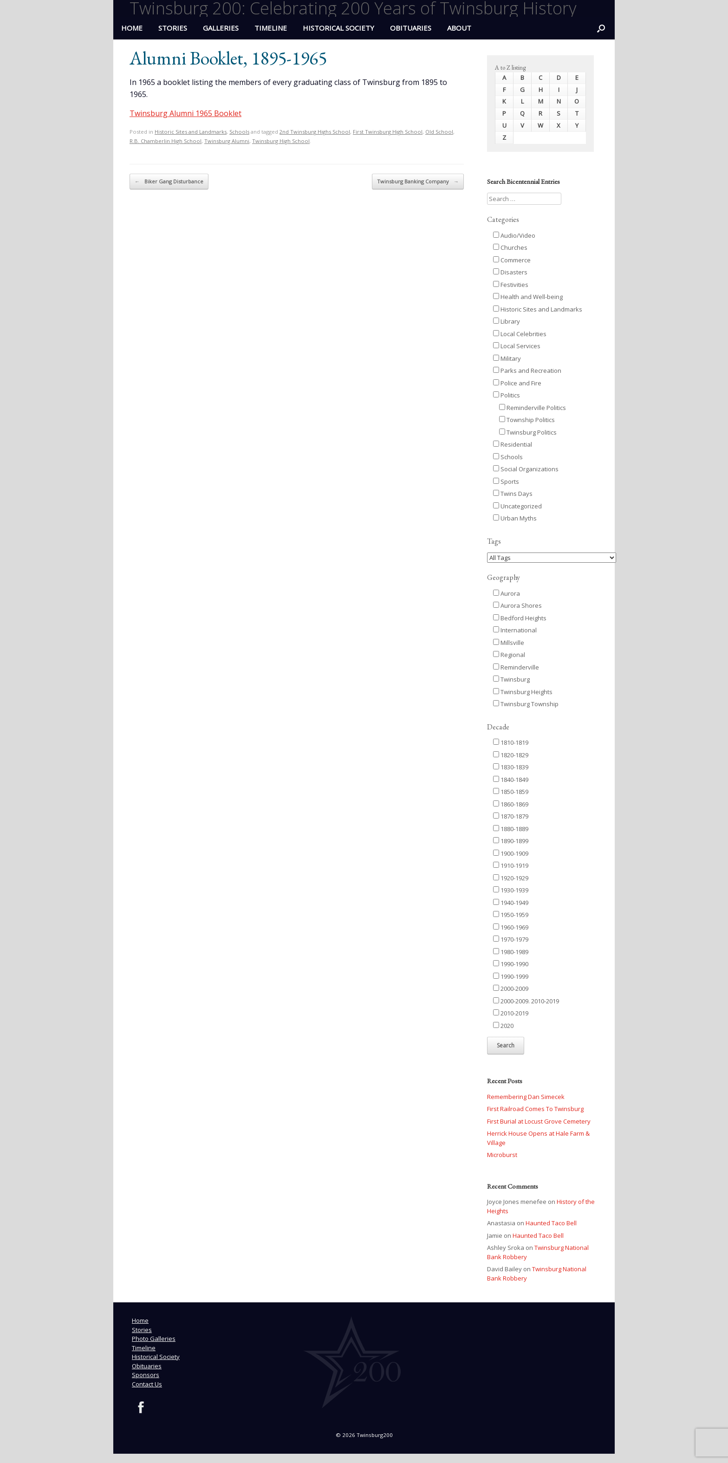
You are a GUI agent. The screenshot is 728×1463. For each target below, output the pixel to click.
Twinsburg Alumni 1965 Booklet (185, 113)
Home (140, 1320)
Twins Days (513, 493)
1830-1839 (510, 767)
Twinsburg (511, 679)
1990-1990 (510, 964)
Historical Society (338, 28)
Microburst (502, 1155)
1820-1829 (510, 755)
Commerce (512, 260)
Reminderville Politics (532, 407)
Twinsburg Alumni (226, 140)
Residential (512, 444)
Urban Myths (515, 518)
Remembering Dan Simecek (526, 1096)
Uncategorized (517, 506)
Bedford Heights (519, 618)
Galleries (221, 28)
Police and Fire (517, 383)
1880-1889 (510, 829)
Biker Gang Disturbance (169, 181)
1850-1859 (510, 791)
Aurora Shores (517, 605)
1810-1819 (510, 742)
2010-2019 (510, 1013)
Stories (172, 28)
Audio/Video (514, 235)
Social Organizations (526, 469)
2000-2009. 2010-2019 (526, 1001)
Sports (506, 481)
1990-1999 (510, 976)
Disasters (510, 272)
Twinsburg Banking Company (418, 181)
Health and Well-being (528, 297)
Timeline (270, 28)
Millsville (508, 642)
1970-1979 (510, 939)
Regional (509, 654)
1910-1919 (510, 865)
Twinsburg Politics (528, 432)
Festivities (510, 284)
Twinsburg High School (281, 140)
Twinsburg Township (526, 704)
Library (506, 321)
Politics (506, 395)
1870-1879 (510, 816)
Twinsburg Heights (522, 692)
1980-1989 (510, 952)
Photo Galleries (154, 1338)
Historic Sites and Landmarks (191, 131)
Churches (510, 247)
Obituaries (410, 28)
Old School (439, 131)
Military (507, 358)
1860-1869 (510, 804)
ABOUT (459, 28)
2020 (503, 1025)
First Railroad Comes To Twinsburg (535, 1109)
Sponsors (145, 1375)
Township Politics (527, 420)
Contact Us (147, 1384)
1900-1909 (510, 853)
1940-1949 (510, 902)
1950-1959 (510, 914)
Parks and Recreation (527, 370)
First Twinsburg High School (387, 131)
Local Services (516, 346)
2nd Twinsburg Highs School (315, 131)
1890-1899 (510, 841)
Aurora (506, 593)
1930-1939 (510, 890)
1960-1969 (510, 927)
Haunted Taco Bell (551, 1223)
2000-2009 (510, 988)
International (515, 630)
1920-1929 (510, 878)
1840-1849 (510, 779)
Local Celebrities (519, 334)
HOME (132, 28)
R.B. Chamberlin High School (166, 140)
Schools (239, 131)
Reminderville (516, 667)
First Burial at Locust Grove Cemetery (539, 1121)
